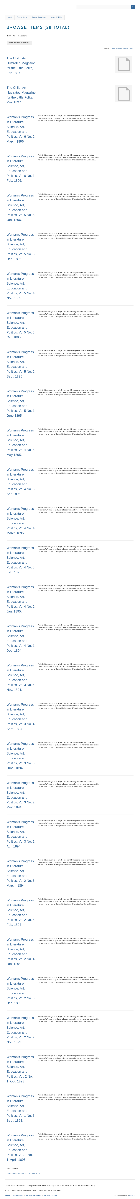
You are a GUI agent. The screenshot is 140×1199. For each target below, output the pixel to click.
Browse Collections (39, 17)
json (26, 1173)
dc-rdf (13, 1173)
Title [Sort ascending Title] (113, 48)
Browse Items (22, 17)
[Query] (106, 7)
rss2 (39, 1173)
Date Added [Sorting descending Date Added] (127, 48)
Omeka (131, 1195)
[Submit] (133, 7)
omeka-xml (33, 1173)
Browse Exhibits (56, 17)
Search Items (22, 36)
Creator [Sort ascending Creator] (119, 48)
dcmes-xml (20, 1173)
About (10, 17)
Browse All (11, 36)
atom (8, 1173)
